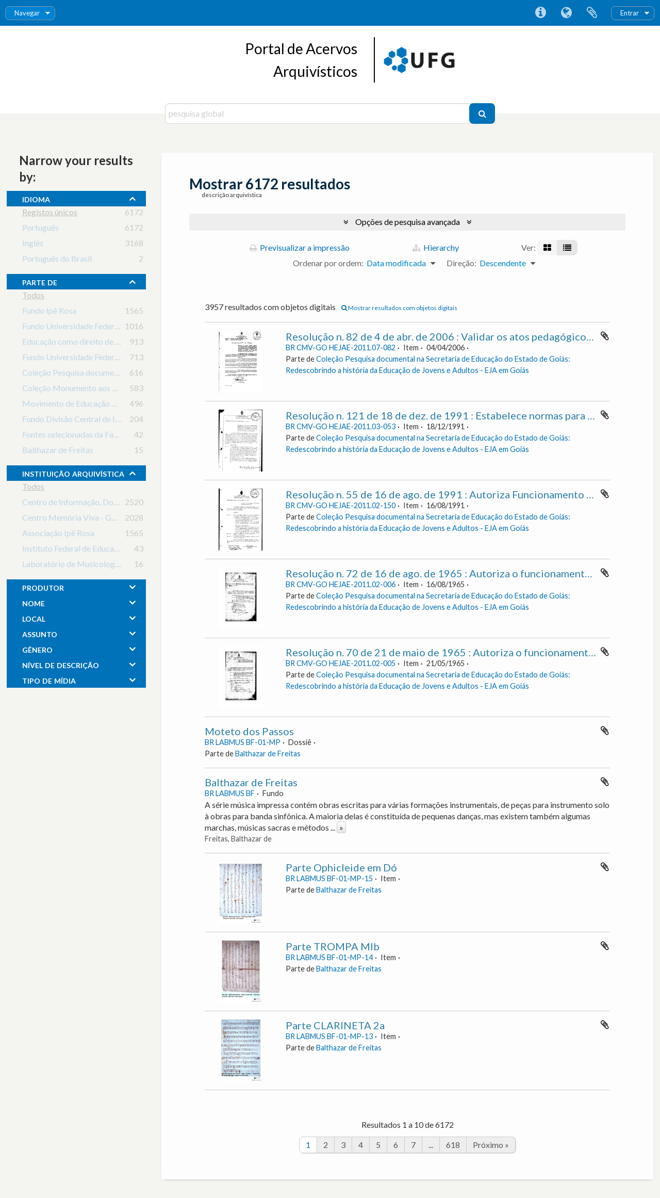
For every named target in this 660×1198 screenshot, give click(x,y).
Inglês (32, 245)
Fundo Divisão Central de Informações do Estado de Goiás (124, 421)
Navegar (27, 13)
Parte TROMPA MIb (333, 946)
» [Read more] (341, 827)
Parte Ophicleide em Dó (341, 867)
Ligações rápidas (540, 13)
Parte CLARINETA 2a (335, 1025)
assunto (39, 633)
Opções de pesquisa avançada (407, 221)
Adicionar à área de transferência (605, 336)
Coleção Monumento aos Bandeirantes (90, 390)
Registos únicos (49, 214)
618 (453, 1145)
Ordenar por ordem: (328, 263)
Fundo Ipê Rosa (49, 312)
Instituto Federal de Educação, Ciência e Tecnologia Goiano (125, 550)
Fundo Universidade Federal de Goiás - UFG (99, 359)
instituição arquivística (73, 472)
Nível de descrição (60, 664)
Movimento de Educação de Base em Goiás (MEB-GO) (118, 405)
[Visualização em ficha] (547, 247)
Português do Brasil (57, 260)
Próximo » (491, 1145)
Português (40, 229)
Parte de (39, 281)
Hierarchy (435, 247)
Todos (33, 297)
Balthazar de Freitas (57, 452)
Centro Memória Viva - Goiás (74, 519)
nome (33, 602)
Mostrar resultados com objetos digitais (399, 308)
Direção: (461, 263)
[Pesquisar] (482, 113)
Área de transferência (592, 13)
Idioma (566, 13)
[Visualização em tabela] (567, 247)
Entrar (629, 13)
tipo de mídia (49, 679)
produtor (43, 586)
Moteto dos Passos (249, 731)
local (33, 617)
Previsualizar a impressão (300, 247)
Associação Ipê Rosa (58, 535)
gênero (37, 648)
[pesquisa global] (318, 113)
